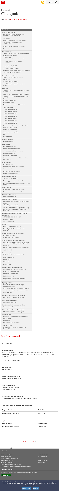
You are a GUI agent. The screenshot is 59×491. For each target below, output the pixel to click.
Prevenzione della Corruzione (11, 323)
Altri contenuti (6, 315)
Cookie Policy (41, 462)
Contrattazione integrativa (10, 132)
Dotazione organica (8, 102)
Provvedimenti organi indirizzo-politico (14, 189)
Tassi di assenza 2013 (10, 123)
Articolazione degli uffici (10, 66)
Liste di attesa (7, 259)
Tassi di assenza (8, 107)
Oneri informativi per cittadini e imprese (14, 40)
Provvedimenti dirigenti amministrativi (13, 192)
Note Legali (40, 460)
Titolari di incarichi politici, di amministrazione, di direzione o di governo (16, 54)
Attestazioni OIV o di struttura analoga (14, 46)
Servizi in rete (7, 264)
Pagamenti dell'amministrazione (12, 267)
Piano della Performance (10, 146)
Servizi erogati (6, 253)
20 (33, 441)
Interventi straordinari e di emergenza (13, 310)
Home (7, 19)
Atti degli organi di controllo (12, 72)
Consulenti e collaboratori (10, 76)
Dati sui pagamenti (8, 276)
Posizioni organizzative (9, 100)
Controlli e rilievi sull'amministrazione (13, 240)
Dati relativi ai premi (9, 153)
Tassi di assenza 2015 (10, 118)
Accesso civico (7, 325)
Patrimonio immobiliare (9, 235)
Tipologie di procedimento (10, 178)
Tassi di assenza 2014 (10, 121)
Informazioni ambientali (9, 300)
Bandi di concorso (7, 139)
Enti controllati (6, 162)
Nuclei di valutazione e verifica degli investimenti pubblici (13, 285)
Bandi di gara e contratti (9, 199)
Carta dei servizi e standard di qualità (13, 255)
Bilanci (4, 224)
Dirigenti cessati (7, 136)
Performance (6, 144)
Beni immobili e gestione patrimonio (13, 233)
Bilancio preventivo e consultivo (12, 226)
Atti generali (6, 38)
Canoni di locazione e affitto (11, 237)
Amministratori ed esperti (10, 81)
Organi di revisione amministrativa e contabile (16, 247)
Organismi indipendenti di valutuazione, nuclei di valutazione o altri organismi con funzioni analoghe (16, 244)
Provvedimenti (6, 187)
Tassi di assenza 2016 (10, 116)
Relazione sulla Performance (11, 148)
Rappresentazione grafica (10, 173)
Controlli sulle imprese (9, 195)
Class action (6, 262)
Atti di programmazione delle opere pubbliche (16, 288)
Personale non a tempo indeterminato (14, 105)
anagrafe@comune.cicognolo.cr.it (13, 464)
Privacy (46, 460)
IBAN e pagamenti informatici (11, 271)
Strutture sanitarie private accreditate (13, 305)
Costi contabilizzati (8, 257)
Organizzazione (7, 52)
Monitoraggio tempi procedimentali (13, 181)
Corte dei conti (7, 250)
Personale (5, 88)
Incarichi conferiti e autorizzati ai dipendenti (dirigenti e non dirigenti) (15, 126)
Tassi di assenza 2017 (10, 114)
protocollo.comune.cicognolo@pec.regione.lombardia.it (18, 466)
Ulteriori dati (7, 57)
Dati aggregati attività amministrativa (13, 166)
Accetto (35, 488)
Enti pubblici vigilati (8, 164)
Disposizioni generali (8, 32)
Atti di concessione (8, 221)
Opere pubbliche (7, 283)
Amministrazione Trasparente (18, 19)
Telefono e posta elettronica (11, 68)
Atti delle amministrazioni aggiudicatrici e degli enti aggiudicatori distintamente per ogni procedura (16, 209)
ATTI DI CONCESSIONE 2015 (12, 217)
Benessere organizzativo (10, 155)
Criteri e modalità (8, 219)
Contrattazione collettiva (10, 129)
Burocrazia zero (7, 49)
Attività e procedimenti (9, 176)
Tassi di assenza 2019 (10, 109)
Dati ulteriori (6, 320)
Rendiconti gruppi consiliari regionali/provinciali (16, 70)
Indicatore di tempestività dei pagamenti (14, 269)
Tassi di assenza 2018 (10, 111)
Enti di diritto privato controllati (11, 171)
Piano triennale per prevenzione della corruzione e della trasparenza (13, 35)
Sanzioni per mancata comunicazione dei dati (16, 94)
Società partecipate (8, 169)
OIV (4, 134)
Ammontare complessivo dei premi (13, 151)
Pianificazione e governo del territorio (13, 295)
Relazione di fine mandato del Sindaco (16, 59)
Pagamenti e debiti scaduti (10, 273)
